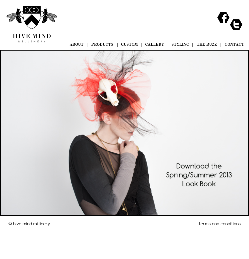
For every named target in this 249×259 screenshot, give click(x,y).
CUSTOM (129, 45)
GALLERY (154, 45)
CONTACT (234, 45)
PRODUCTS (102, 45)
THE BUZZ (207, 45)
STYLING (180, 45)
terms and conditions (220, 223)
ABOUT (77, 45)
